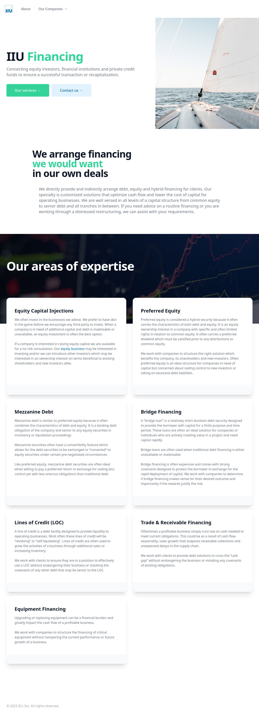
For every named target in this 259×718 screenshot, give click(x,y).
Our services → (28, 90)
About (25, 9)
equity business (73, 348)
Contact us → (71, 90)
